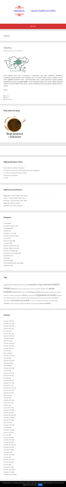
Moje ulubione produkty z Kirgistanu (14, 168)
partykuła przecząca (16, 298)
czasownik (31, 285)
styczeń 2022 (7, 321)
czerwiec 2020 (8, 343)
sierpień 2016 (8, 420)
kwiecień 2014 (8, 459)
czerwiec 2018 (8, 368)
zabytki (56, 300)
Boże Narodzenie (23, 285)
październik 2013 (9, 474)
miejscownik (31, 295)
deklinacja (14, 288)
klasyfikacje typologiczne (50, 292)
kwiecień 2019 (8, 360)
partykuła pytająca (26, 298)
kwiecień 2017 (8, 400)
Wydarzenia (7, 265)
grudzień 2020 (8, 336)
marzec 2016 (7, 432)
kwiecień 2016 (8, 430)
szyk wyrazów (33, 300)
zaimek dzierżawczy (14, 303)
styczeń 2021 (7, 333)
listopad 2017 (8, 385)
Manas (24, 295)
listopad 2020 (8, 338)
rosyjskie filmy (7, 300)
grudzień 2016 (8, 410)
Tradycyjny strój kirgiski (10, 175)
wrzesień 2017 (8, 390)
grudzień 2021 (8, 323)
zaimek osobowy (25, 303)
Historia (6, 231)
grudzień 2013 (8, 469)
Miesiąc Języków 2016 (10, 245)
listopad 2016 (8, 412)
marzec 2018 (7, 375)
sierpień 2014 (8, 449)
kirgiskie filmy (16, 292)
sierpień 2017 (8, 393)
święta (48, 303)
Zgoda (40, 485)
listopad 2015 (8, 442)
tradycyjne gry (40, 300)
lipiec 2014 (7, 452)
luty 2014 (6, 464)
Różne (5, 258)
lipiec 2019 (7, 353)
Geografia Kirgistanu (10, 226)
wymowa (51, 300)
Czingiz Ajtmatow (44, 284)
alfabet (16, 285)
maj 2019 (6, 358)
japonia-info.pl (8, 205)
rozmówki (15, 300)
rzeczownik (24, 300)
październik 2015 (9, 445)
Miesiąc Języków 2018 (10, 248)
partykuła (9, 298)
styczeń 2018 (7, 380)
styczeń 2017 (7, 407)
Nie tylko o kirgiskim (9, 250)
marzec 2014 (7, 462)
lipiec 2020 (7, 341)
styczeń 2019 (7, 363)
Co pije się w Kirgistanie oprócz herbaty (15, 173)
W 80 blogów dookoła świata (12, 263)
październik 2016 (9, 415)
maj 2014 (6, 457)
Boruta (5, 198)
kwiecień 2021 (8, 326)
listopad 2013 (8, 472)
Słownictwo (7, 260)
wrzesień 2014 (8, 447)
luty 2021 (6, 331)
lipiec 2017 (7, 395)
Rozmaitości (7, 255)
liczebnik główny (18, 295)
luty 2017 (6, 405)
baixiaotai (6, 200)
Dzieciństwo (26, 288)
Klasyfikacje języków (10, 236)
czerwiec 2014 (8, 454)
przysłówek (55, 298)
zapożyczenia (34, 303)
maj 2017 (6, 398)
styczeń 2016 (7, 437)
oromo (6, 97)
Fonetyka (6, 223)
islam (47, 288)
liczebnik (11, 295)
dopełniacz (20, 288)
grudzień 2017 (8, 383)
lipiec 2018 (7, 365)
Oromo (8, 47)
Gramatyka (7, 228)
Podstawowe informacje (11, 253)
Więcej (6, 90)
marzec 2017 (7, 402)
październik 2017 (9, 388)
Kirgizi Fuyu (24, 292)
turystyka (46, 300)
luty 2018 (6, 378)
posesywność (35, 298)
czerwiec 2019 (8, 355)
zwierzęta (42, 303)
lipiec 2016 (7, 422)
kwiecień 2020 (8, 346)
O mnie (6, 178)
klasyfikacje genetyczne (36, 292)
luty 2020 (6, 350)
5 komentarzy (8, 99)
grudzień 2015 (8, 440)
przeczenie (42, 298)
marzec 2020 (7, 348)
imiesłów (42, 288)
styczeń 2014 (7, 467)
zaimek (6, 303)
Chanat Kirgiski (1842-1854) (19, 195)
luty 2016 (6, 435)
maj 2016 (6, 427)
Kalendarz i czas (8, 233)
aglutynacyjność (8, 285)
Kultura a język (8, 241)
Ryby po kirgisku (15, 203)
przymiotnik (48, 298)
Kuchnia (7, 96)
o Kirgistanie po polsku (45, 295)
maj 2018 (6, 370)
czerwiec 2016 (8, 425)
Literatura (6, 243)
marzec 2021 (7, 328)
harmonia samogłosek (34, 288)
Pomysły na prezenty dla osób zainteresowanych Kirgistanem (22, 170)
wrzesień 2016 (8, 417)
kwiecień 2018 (8, 373)
